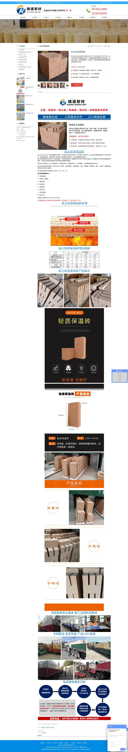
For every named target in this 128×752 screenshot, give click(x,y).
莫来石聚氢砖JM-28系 (29, 87)
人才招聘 (81, 17)
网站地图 (104, 2)
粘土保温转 (46, 727)
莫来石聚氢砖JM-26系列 (25, 67)
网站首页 (23, 17)
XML (110, 2)
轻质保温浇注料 (23, 59)
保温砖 (42, 727)
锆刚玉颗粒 (22, 69)
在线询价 (77, 85)
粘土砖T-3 (21, 64)
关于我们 (34, 17)
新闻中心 (69, 17)
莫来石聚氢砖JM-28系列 (25, 52)
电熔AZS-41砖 (22, 54)
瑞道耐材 (65, 747)
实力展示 (58, 17)
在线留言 (92, 17)
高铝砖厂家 (76, 747)
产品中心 (46, 17)
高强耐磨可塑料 (23, 62)
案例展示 (61, 743)
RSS (108, 2)
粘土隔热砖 (51, 727)
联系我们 (104, 17)
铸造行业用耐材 (107, 46)
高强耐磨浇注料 (23, 57)
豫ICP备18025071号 (51, 747)
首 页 (96, 46)
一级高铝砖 (22, 49)
